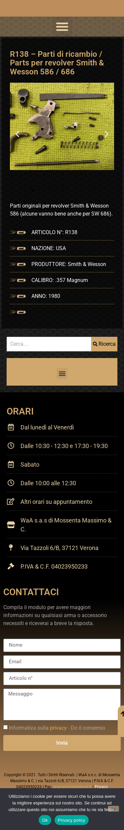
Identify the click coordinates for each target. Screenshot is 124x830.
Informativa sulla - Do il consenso (57, 728)
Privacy (101, 786)
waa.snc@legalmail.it (72, 786)
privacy (58, 728)
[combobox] (49, 344)
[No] (113, 809)
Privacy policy (71, 820)
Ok (45, 820)
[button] (62, 27)
